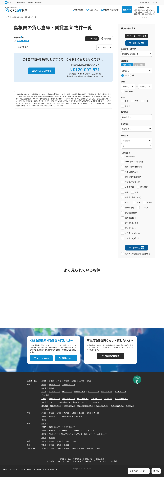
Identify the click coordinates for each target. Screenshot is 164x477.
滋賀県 (43, 423)
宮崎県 (81, 448)
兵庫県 (43, 434)
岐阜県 (89, 413)
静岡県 (96, 413)
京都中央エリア (54, 427)
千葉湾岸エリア (54, 399)
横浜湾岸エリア (55, 406)
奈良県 (43, 437)
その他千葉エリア (121, 399)
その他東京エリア (97, 402)
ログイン (156, 2)
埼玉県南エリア (120, 391)
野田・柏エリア (82, 399)
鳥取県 (43, 441)
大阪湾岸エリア (54, 430)
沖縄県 (98, 448)
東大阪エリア (67, 430)
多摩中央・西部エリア (81, 402)
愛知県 (43, 416)
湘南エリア (130, 406)
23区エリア (53, 402)
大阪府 (43, 430)
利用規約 (88, 461)
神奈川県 (44, 406)
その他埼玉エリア (47, 395)
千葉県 (43, 399)
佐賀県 (51, 448)
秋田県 (74, 381)
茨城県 (43, 384)
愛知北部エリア (54, 416)
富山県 (51, 413)
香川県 (51, 445)
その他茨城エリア (68, 384)
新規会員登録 (144, 2)
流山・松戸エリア (68, 399)
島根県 (51, 441)
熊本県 (66, 448)
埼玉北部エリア (54, 391)
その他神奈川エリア (48, 409)
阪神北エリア (53, 434)
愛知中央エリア (67, 416)
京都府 (43, 427)
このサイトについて (64, 461)
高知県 (66, 445)
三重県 (43, 420)
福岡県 (43, 448)
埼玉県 (43, 391)
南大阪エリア (79, 430)
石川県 (58, 413)
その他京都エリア (68, 427)
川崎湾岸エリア (69, 406)
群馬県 (51, 388)
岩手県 (58, 381)
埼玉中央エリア (93, 391)
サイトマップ (78, 461)
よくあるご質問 (137, 378)
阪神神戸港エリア (67, 434)
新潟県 (43, 413)
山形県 (81, 381)
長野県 (81, 413)
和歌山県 (52, 437)
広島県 (66, 441)
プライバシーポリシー (101, 461)
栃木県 (43, 388)
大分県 (74, 448)
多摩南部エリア (64, 402)
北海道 (43, 381)
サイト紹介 (51, 461)
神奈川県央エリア (102, 406)
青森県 (51, 381)
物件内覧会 (77, 459)
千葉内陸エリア (96, 399)
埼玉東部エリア (106, 391)
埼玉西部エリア (79, 391)
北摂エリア (90, 430)
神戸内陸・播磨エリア (84, 434)
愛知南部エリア (81, 416)
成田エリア (108, 399)
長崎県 (58, 448)
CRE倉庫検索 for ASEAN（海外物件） (29, 2)
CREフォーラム (65, 459)
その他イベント (88, 459)
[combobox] (136, 140)
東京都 (43, 402)
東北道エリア (67, 391)
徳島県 (43, 445)
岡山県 (58, 441)
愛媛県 (58, 445)
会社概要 (114, 461)
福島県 (89, 381)
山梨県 (74, 413)
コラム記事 (100, 459)
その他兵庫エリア (100, 434)
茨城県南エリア (54, 384)
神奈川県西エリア (117, 406)
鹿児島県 (90, 448)
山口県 (74, 441)
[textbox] (136, 140)
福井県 (66, 413)
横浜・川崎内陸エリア (85, 406)
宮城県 (66, 381)
